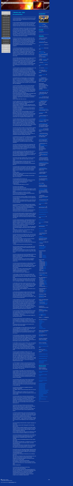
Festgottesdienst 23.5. (42, 225)
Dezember (44, 309)
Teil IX (43, 269)
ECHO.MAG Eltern (42, 384)
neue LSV (44, 315)
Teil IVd (43, 285)
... (48, 153)
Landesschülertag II (42, 167)
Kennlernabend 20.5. (42, 206)
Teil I (43, 260)
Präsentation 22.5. (42, 219)
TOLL (43, 317)
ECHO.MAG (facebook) (43, 377)
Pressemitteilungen (44, 155)
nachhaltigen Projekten (42, 53)
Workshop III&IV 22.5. (42, 214)
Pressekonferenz (42, 274)
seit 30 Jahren (41, 44)
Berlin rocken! (41, 336)
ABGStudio (41, 311)
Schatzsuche (45, 350)
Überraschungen (43, 116)
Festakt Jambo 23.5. (42, 228)
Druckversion (3, 479)
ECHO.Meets (41, 394)
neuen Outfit (42, 94)
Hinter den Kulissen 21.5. (43, 209)
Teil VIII (45, 268)
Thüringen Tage (41, 184)
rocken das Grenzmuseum (43, 340)
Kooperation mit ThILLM (43, 134)
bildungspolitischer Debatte (43, 90)
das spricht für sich (45, 153)
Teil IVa (45, 281)
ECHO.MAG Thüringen (42, 383)
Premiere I (44, 255)
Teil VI (45, 266)
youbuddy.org (41, 395)
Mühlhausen (43, 144)
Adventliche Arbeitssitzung (43, 138)
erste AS (40, 96)
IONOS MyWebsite (11, 482)
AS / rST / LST (45, 62)
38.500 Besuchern (45, 55)
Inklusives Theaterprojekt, (43, 346)
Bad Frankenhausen (44, 145)
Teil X (45, 270)
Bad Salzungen (41, 321)
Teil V (46, 265)
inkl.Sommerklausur (42, 246)
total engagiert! (44, 197)
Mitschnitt (43, 234)
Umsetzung (41, 128)
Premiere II (44, 256)
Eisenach (40, 320)
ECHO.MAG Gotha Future (43, 391)
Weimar (40, 326)
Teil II (46, 261)
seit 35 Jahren (41, 41)
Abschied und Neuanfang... (43, 343)
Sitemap (7, 479)
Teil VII (45, 267)
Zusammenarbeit (42, 64)
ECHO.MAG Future (42, 387)
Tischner (43, 80)
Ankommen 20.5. (41, 203)
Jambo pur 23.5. (41, 230)
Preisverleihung (45, 275)
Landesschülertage (42, 74)
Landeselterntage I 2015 (43, 358)
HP (42, 60)
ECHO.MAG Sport (42, 386)
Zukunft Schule (41, 295)
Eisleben (40, 322)
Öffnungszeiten (44, 59)
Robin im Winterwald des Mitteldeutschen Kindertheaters (43, 361)
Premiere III (44, 257)
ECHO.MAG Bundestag (43, 393)
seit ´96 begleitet (41, 25)
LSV (40, 77)
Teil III (46, 280)
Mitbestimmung (41, 297)
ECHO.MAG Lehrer (42, 385)
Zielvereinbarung (42, 112)
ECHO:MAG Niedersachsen (43, 392)
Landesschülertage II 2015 (43, 356)
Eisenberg (41, 327)
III (42, 254)
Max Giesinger (41, 248)
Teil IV (46, 264)
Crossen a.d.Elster (42, 328)
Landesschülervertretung (43, 162)
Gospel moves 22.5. (42, 216)
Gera (40, 325)
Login (49, 479)
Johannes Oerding (42, 247)
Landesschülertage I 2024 (43, 123)
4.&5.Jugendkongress (42, 398)
